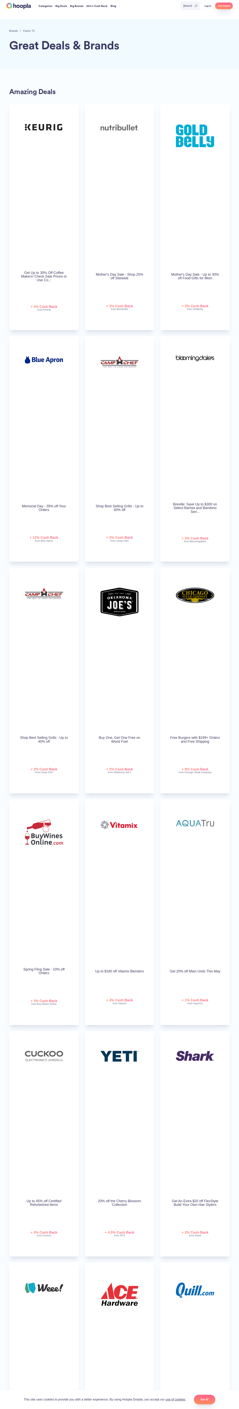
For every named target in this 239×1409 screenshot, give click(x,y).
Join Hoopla (224, 6)
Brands (13, 30)
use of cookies (175, 1399)
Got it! (205, 1399)
